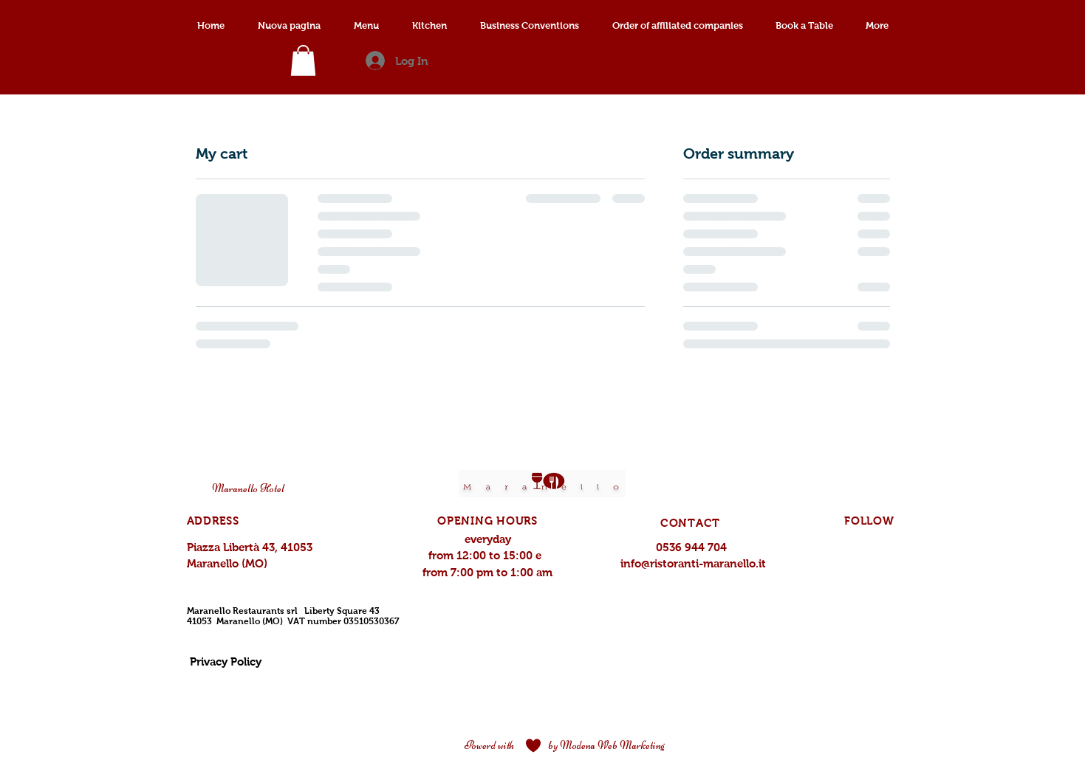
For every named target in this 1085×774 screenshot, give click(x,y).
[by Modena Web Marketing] (607, 746)
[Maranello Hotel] (248, 489)
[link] (303, 60)
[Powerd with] (490, 746)
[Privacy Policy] (226, 662)
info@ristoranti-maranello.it (693, 563)
